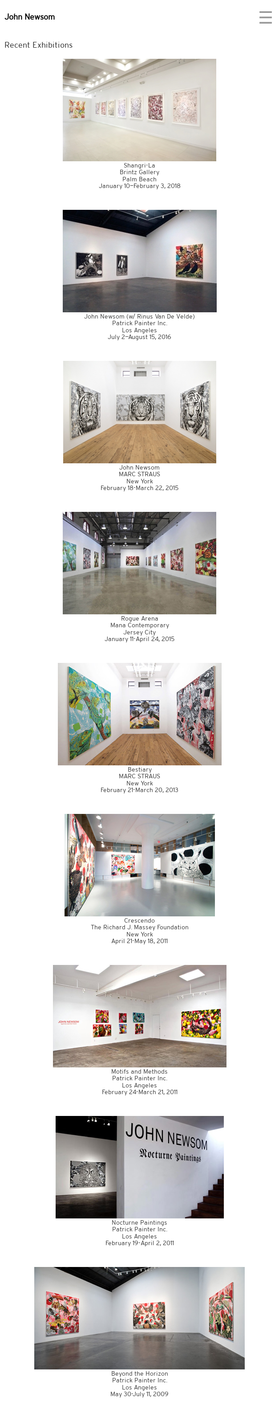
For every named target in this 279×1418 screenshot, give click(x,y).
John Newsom (29, 16)
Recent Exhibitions (38, 44)
